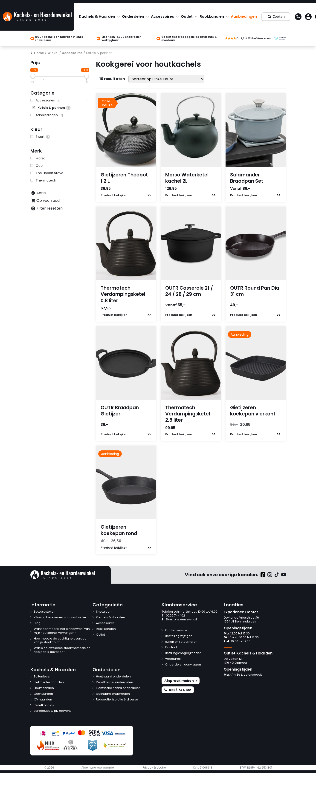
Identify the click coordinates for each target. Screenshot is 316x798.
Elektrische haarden (49, 682)
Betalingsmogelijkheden (183, 653)
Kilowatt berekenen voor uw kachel (60, 617)
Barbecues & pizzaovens (52, 711)
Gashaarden (43, 694)
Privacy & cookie (154, 767)
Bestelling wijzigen (178, 636)
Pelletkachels (44, 705)
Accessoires (162, 16)
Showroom (104, 612)
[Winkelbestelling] (166, 79)
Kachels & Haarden (97, 16)
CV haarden (43, 700)
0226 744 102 (173, 616)
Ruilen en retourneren (181, 642)
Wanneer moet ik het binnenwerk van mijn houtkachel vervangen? (62, 631)
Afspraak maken (180, 680)
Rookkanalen (212, 16)
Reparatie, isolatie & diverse (117, 700)
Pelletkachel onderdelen (114, 682)
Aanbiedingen (244, 16)
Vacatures (173, 659)
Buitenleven (42, 677)
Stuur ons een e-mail (179, 620)
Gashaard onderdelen (113, 694)
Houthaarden (44, 688)
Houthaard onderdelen (113, 677)
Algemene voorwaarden (98, 767)
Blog (37, 623)
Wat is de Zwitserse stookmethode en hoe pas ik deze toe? (62, 650)
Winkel (52, 53)
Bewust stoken (44, 612)
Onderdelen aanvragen (183, 665)
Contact (171, 647)
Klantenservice (176, 630)
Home (39, 53)
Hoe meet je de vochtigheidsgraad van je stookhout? (60, 641)
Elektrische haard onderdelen (118, 688)
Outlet (187, 16)
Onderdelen (133, 16)
